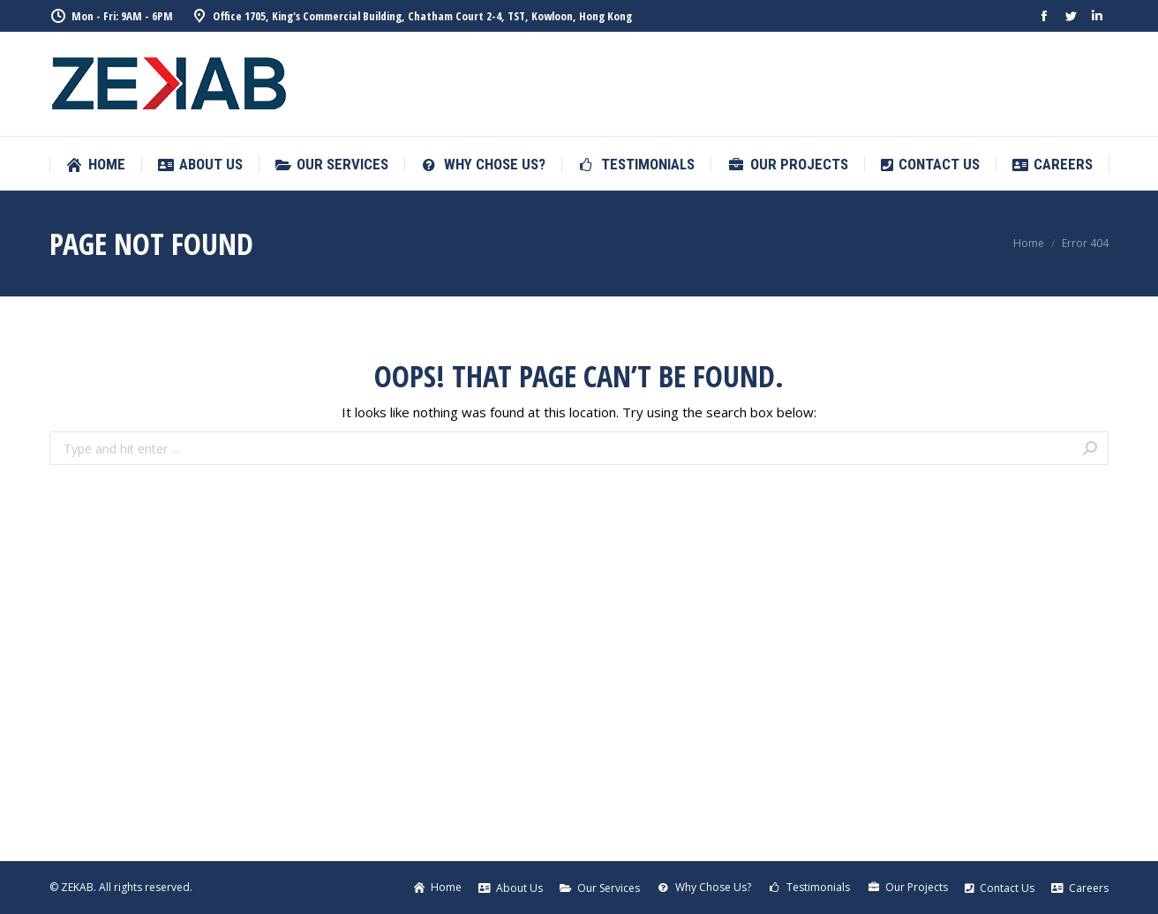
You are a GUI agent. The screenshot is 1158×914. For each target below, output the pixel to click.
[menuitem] (95, 164)
